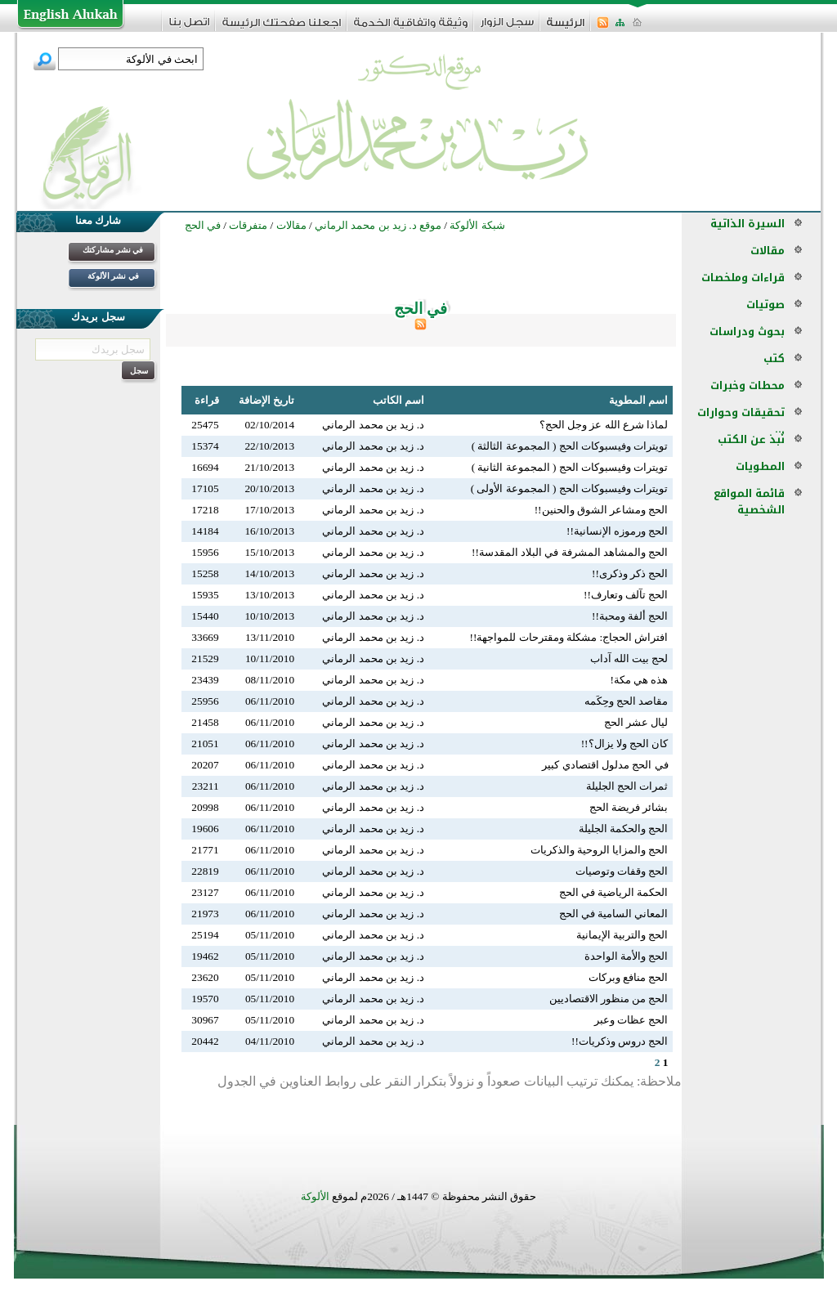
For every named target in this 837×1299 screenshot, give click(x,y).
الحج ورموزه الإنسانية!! (617, 531)
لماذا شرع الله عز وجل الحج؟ (604, 425)
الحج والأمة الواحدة (626, 956)
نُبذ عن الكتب (751, 439)
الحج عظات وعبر (631, 1020)
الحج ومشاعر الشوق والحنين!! (602, 510)
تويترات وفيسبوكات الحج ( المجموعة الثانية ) (570, 467)
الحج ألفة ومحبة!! (630, 616)
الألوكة (315, 1196)
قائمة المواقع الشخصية (749, 501)
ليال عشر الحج (636, 722)
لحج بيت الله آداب (629, 658)
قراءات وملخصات (743, 277)
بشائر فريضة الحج (629, 807)
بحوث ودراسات (747, 331)
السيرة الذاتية (747, 223)
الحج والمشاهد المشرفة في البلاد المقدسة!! (570, 552)
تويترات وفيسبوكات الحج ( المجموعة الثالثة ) (570, 446)
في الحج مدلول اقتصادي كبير (605, 765)
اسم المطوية (638, 400)
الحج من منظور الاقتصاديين (609, 998)
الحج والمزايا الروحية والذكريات (599, 850)
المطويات (760, 466)
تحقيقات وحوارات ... (741, 420)
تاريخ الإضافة (266, 400)
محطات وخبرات (747, 385)
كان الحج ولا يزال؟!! (625, 743)
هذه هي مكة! (639, 680)
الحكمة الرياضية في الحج (614, 892)
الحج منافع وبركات (629, 977)
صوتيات (765, 304)
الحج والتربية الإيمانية (622, 935)
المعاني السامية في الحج (614, 913)
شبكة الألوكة (477, 225)
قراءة (207, 400)
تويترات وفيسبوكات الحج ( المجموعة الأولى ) (570, 488)
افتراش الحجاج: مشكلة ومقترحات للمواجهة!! (569, 637)
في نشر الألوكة (113, 275)
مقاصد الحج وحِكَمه (626, 701)
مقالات (767, 250)
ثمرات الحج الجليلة (627, 786)
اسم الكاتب (398, 400)
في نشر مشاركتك (113, 249)
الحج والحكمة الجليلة (624, 828)
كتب (774, 358)
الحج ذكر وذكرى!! (630, 573)
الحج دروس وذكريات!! (620, 1041)
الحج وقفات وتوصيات (622, 871)
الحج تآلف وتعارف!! (626, 595)
